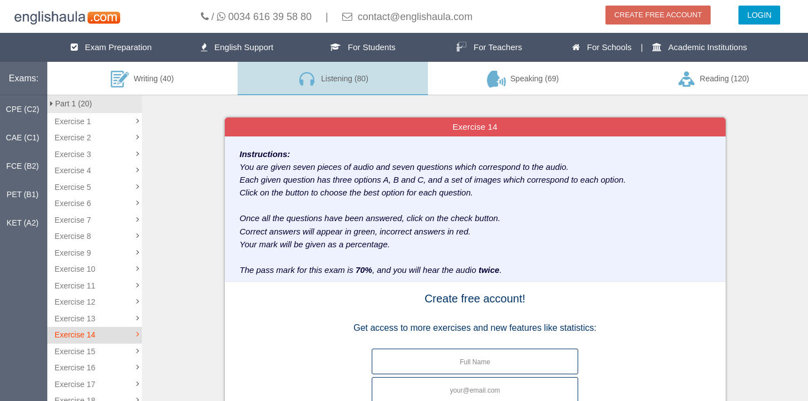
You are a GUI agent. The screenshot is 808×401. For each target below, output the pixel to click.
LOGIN (759, 15)
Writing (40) (142, 79)
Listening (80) (332, 79)
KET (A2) (22, 222)
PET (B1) (22, 194)
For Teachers (489, 46)
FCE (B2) (22, 166)
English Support (237, 47)
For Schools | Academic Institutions (659, 47)
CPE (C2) (23, 109)
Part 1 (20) (71, 103)
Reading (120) (713, 79)
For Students (362, 47)
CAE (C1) (23, 137)
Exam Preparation (111, 47)
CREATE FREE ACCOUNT (658, 15)
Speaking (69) (523, 79)
